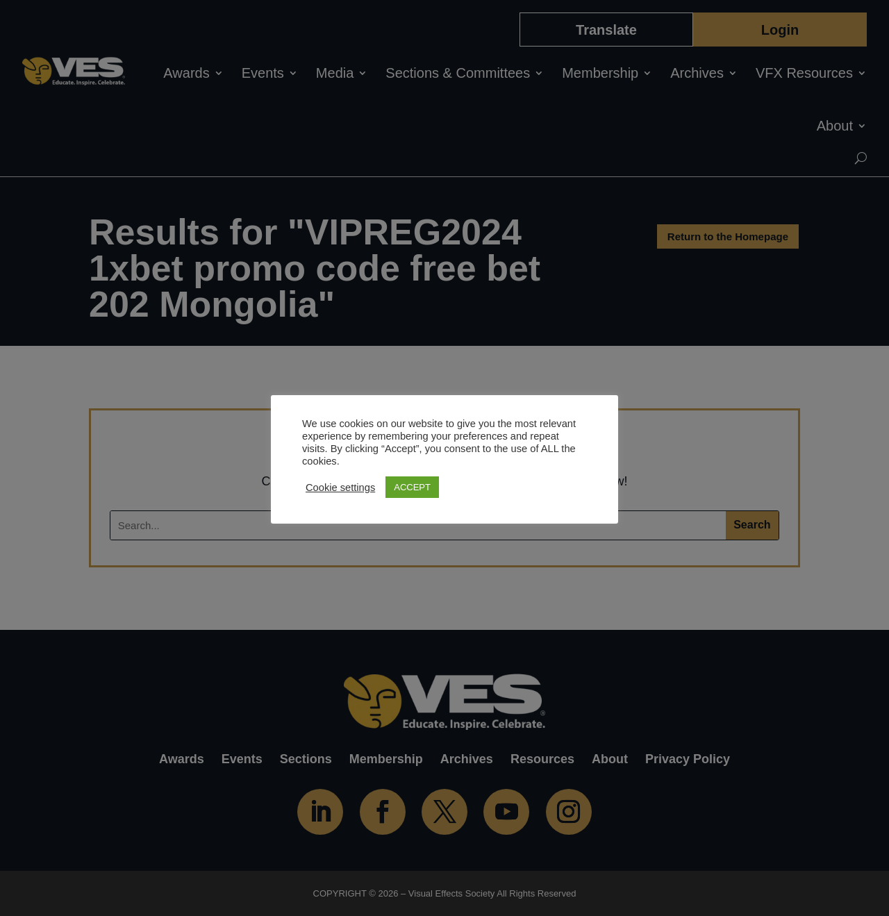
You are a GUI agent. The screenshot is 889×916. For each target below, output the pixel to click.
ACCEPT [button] (412, 487)
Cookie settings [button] (340, 487)
